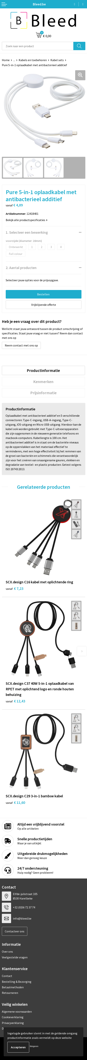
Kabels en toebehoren (33, 60)
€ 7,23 (14, 588)
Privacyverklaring (13, 1023)
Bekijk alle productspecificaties (26, 220)
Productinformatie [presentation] (43, 370)
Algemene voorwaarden (17, 1011)
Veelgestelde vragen (15, 957)
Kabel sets (57, 60)
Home (6, 60)
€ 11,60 (15, 802)
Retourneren (10, 993)
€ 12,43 (15, 701)
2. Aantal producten (21, 267)
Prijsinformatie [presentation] (43, 392)
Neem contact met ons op (21, 345)
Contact (7, 976)
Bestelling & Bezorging (16, 981)
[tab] (43, 370)
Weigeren (34, 1046)
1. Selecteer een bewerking (27, 232)
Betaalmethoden (13, 987)
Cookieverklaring (12, 1017)
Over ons (7, 951)
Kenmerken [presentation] (43, 381)
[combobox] (38, 46)
